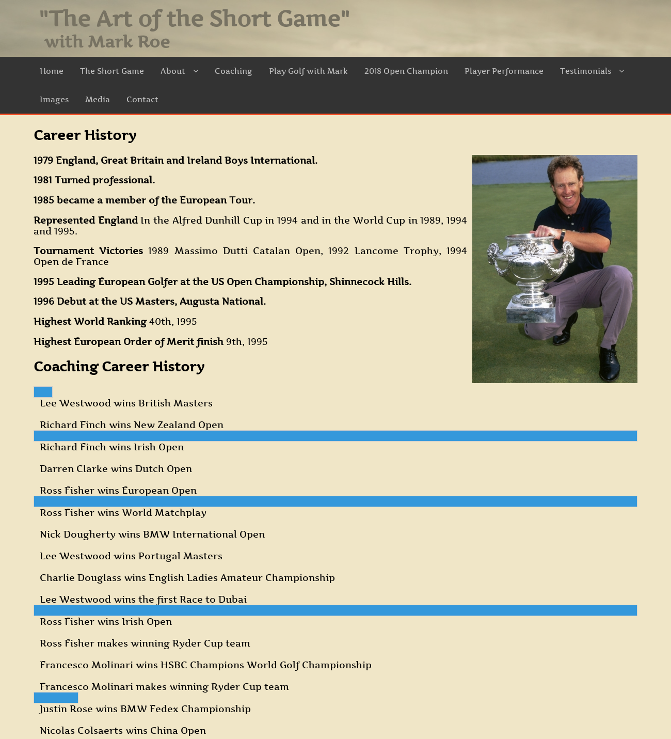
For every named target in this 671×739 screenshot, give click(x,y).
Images (54, 99)
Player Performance (504, 71)
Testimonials (592, 71)
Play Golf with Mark (308, 71)
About (179, 71)
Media (97, 99)
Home (51, 71)
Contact (142, 99)
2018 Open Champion (406, 71)
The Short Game (112, 71)
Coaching (233, 71)
